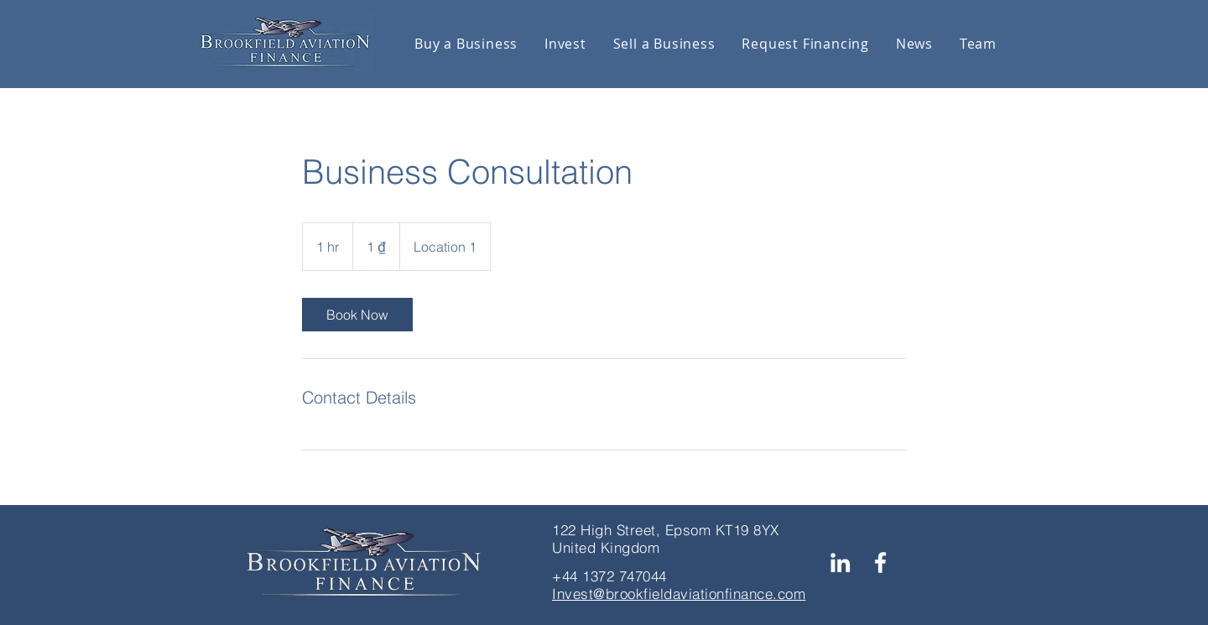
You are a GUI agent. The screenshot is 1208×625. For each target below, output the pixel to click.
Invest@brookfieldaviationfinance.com (678, 593)
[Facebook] (880, 562)
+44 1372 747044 (609, 576)
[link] (357, 314)
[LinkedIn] (840, 562)
